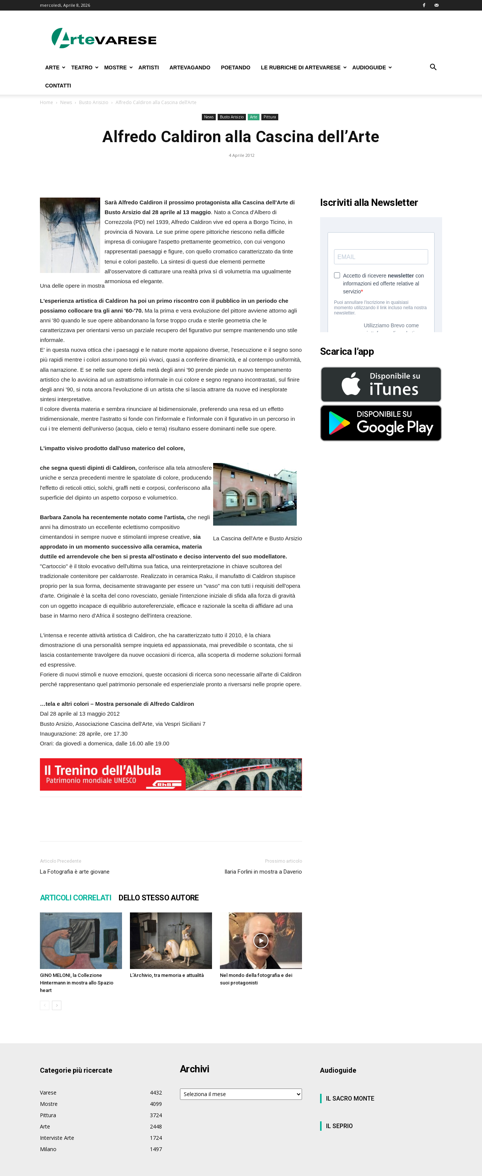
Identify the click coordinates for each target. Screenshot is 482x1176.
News (66, 102)
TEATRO (85, 67)
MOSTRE (118, 67)
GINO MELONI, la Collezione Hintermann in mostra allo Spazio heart (76, 982)
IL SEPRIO (339, 1126)
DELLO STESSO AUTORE (159, 897)
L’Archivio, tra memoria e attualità (167, 975)
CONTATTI (58, 86)
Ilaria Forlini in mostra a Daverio (263, 871)
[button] (433, 68)
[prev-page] (44, 1005)
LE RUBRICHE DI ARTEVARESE (304, 67)
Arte (253, 117)
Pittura (270, 117)
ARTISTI (149, 67)
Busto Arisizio (93, 102)
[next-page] (56, 1005)
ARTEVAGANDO (189, 67)
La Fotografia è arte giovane (75, 871)
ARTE (55, 67)
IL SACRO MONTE (350, 1098)
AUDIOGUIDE (372, 67)
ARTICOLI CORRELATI (75, 897)
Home (46, 102)
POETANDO (235, 67)
